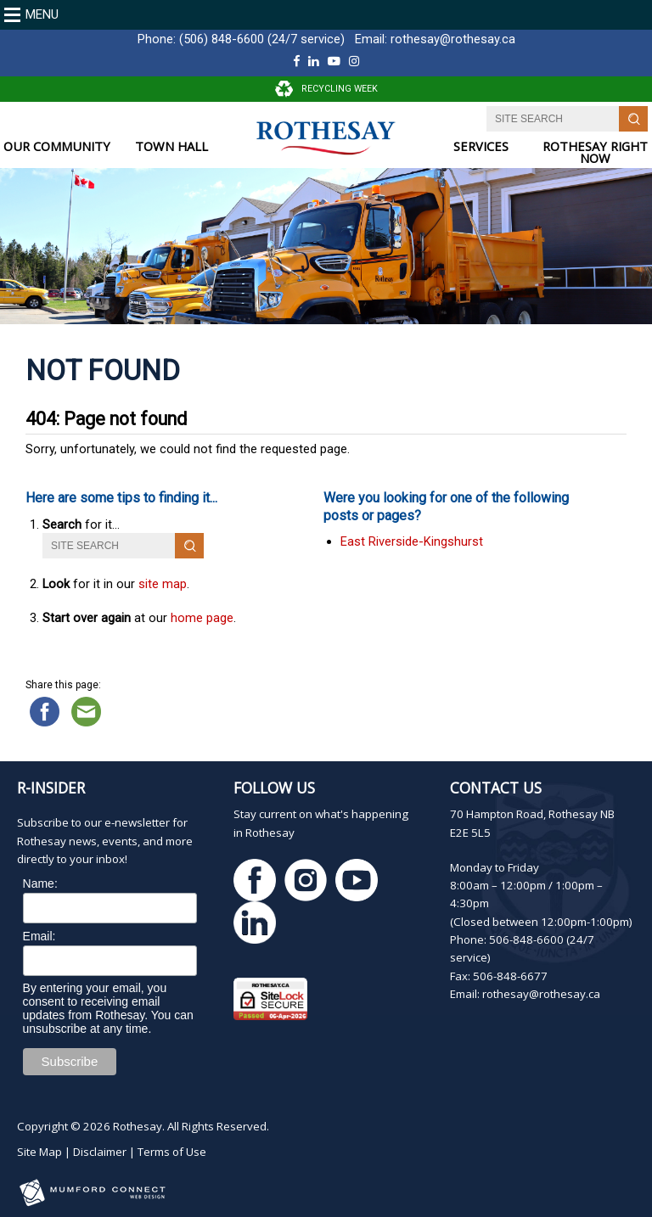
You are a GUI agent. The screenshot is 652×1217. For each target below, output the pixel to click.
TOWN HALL (171, 146)
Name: (40, 883)
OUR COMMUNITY (56, 146)
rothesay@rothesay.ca (453, 39)
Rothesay (137, 1126)
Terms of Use (172, 1151)
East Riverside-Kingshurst (411, 541)
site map (162, 584)
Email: (39, 936)
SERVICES (481, 146)
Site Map (39, 1151)
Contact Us (496, 787)
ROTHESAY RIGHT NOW (595, 152)
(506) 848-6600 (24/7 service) (262, 39)
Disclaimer (99, 1151)
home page (202, 617)
